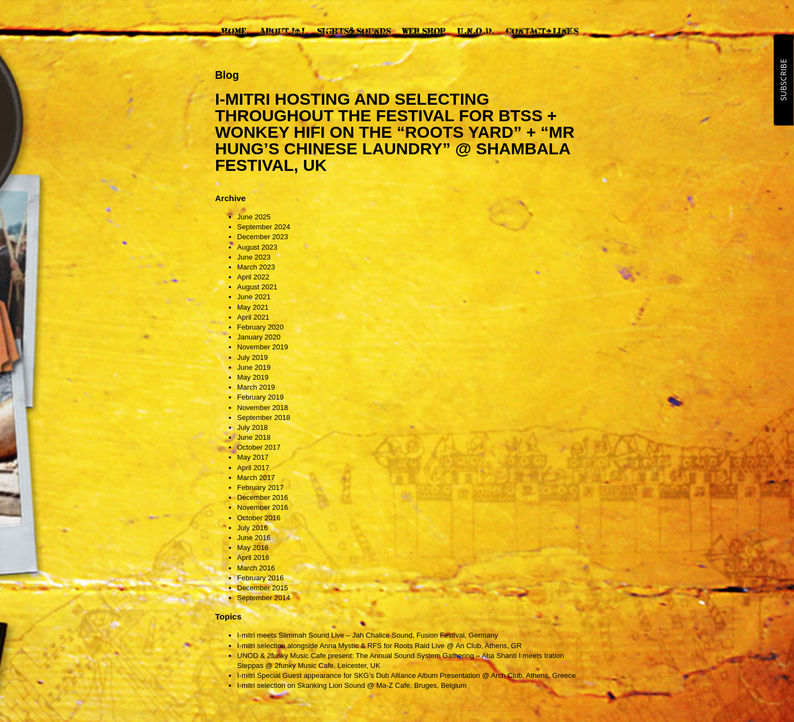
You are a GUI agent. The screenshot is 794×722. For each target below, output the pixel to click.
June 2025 (254, 217)
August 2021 (257, 287)
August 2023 (257, 247)
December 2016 (262, 497)
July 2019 (252, 357)
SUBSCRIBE (783, 80)
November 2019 (262, 347)
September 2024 (263, 227)
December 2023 (262, 237)
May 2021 (253, 307)
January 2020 (259, 337)
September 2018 (263, 417)
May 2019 (253, 377)
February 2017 (260, 487)
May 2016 (253, 547)
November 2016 (262, 507)
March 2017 (256, 477)
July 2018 (252, 427)
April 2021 (253, 317)
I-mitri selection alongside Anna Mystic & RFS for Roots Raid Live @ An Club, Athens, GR (379, 646)
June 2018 (254, 437)
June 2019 (254, 367)
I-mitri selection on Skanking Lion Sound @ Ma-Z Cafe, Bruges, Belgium (351, 685)
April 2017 (253, 468)
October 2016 (259, 518)
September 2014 (263, 598)
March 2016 (256, 568)
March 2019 (256, 387)
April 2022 (253, 277)
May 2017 (253, 457)
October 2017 (259, 447)
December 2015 (262, 588)
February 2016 (260, 578)
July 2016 (252, 528)
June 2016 (254, 538)
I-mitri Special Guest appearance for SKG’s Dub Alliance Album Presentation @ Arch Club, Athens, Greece (406, 675)
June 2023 (254, 257)
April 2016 (253, 557)
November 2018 (262, 407)
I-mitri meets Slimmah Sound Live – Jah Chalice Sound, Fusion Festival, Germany (367, 635)
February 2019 (260, 397)
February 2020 (260, 327)
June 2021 (254, 297)
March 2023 (256, 267)
